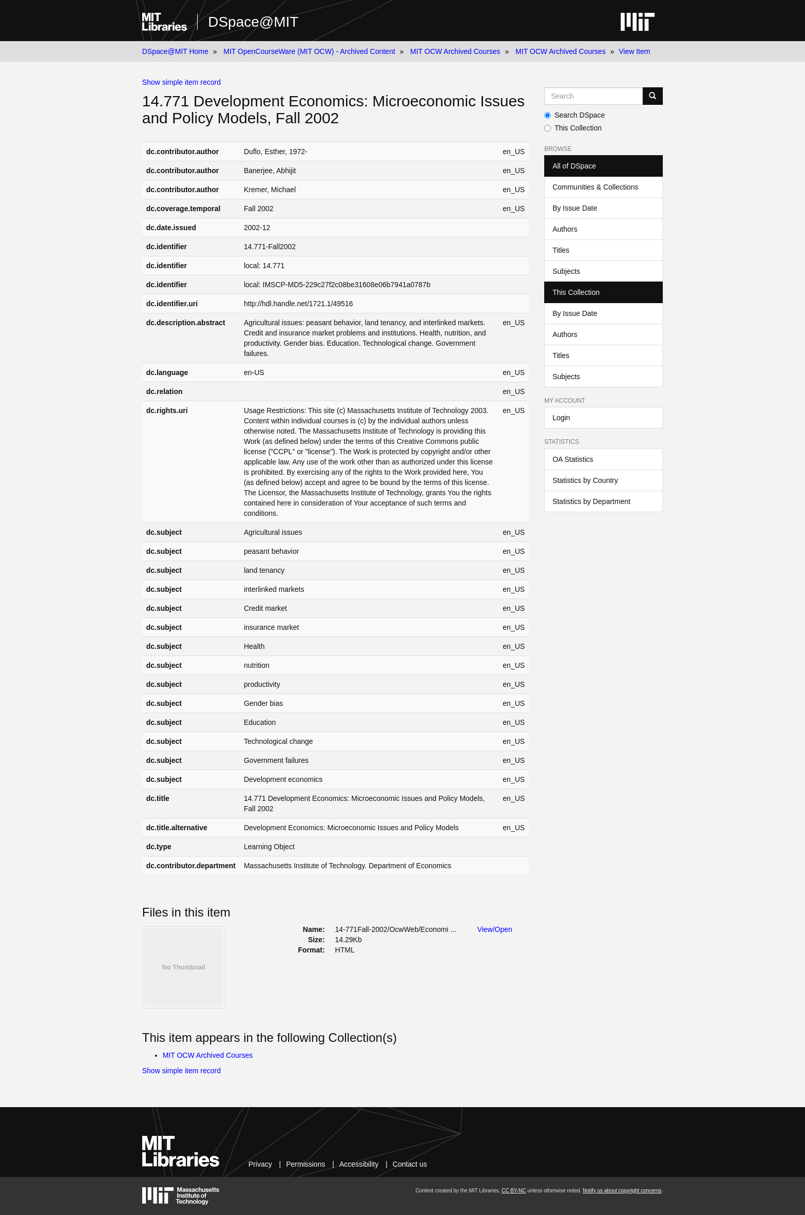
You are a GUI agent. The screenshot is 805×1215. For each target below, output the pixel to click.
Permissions (305, 1164)
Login (561, 418)
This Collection (573, 128)
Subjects (566, 271)
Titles (560, 250)
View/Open (494, 929)
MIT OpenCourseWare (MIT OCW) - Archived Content (309, 51)
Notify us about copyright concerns (622, 1190)
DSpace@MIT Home (175, 51)
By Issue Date (574, 208)
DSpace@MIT (253, 22)
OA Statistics (572, 459)
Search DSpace (574, 115)
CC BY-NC (514, 1190)
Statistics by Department (591, 501)
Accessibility (358, 1164)
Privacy (260, 1164)
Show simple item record (181, 82)
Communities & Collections (595, 187)
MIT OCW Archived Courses (455, 51)
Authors (564, 229)
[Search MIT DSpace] (593, 96)
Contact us (410, 1164)
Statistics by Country (585, 480)
